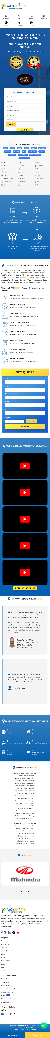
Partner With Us (6, 961)
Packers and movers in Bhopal (25, 788)
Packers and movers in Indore (25, 811)
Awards (3, 971)
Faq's (3, 964)
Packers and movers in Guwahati (25, 803)
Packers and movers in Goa (25, 798)
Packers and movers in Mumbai (25, 821)
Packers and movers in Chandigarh (25, 791)
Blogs (3, 954)
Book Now (25, 130)
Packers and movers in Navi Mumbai (25, 823)
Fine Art (5, 995)
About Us (4, 947)
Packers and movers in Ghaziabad (25, 796)
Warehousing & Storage (8, 999)
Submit (25, 426)
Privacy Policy (31, 1029)
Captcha (8, 418)
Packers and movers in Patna (25, 831)
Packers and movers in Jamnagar (25, 816)
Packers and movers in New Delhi (25, 826)
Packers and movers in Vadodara (25, 843)
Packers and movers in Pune (25, 833)
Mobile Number (11, 394)
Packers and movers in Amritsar (25, 778)
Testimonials (5, 941)
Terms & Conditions (20, 1029)
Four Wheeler (5, 985)
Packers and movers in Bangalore (25, 780)
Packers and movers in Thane (25, 841)
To (6, 409)
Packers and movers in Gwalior (25, 806)
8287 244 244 (8, 1010)
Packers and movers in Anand (25, 775)
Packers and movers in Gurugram (25, 801)
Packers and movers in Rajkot (25, 836)
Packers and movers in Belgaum (25, 783)
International (5, 1002)
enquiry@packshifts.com (12, 1014)
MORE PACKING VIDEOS (25, 588)
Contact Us (4, 951)
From (7, 401)
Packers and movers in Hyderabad (25, 808)
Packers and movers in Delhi (25, 793)
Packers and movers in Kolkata (25, 818)
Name (7, 378)
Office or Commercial (8, 989)
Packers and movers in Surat (25, 838)
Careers (3, 957)
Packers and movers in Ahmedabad (25, 773)
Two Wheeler (5, 982)
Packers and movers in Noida (25, 828)
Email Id (8, 386)
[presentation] (21, 891)
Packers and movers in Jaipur (25, 813)
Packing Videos (6, 944)
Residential (4, 979)
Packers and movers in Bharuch (25, 786)
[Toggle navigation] (45, 6)
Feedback (4, 967)
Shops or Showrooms (7, 992)
